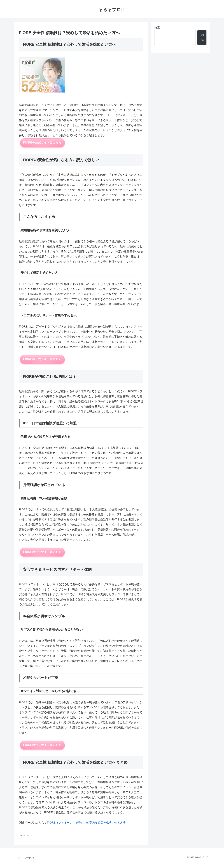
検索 (157, 27)
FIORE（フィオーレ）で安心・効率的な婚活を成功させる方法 (86, 822)
